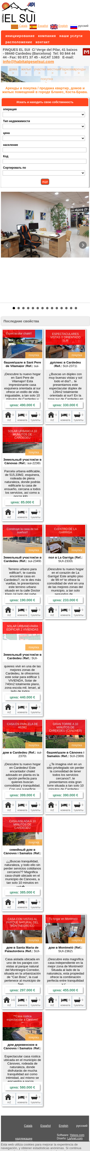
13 (71, 308)
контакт (43, 42)
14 (76, 308)
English (59, 26)
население (10, 145)
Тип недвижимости (16, 121)
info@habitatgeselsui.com (28, 61)
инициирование (20, 36)
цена (6, 133)
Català (19, 26)
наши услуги (71, 36)
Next (83, 245)
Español (39, 26)
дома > (13, 71)
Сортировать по (14, 167)
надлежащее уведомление (24, 1140)
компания (47, 36)
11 (61, 308)
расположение (18, 42)
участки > (40, 71)
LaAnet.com (75, 1138)
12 (66, 308)
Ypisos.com (77, 1135)
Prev (7, 245)
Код (5, 156)
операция (10, 109)
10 (57, 308)
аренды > (80, 71)
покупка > (47, 81)
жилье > (26, 71)
